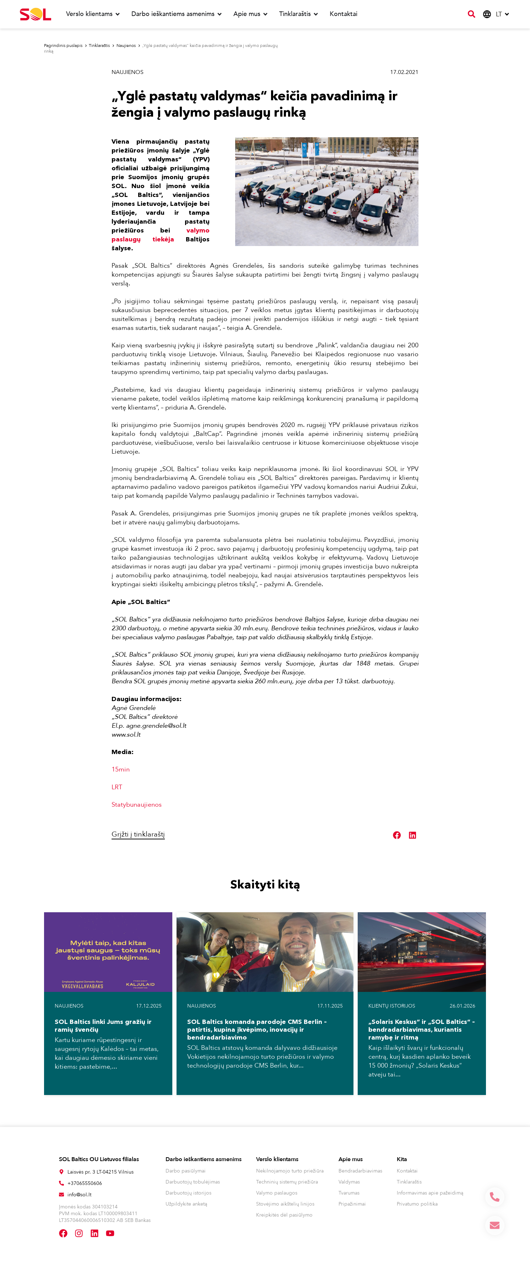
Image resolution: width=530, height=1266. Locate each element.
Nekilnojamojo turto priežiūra (290, 1171)
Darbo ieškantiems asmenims (204, 1159)
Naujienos (128, 72)
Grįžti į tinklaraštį (138, 834)
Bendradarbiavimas (360, 1171)
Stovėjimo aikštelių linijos (285, 1204)
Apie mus (351, 1159)
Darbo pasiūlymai (186, 1171)
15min (121, 769)
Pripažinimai (352, 1204)
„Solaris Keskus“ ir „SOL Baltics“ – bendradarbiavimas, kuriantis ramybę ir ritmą (421, 1029)
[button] (397, 835)
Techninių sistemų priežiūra (287, 1182)
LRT (117, 787)
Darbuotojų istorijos (188, 1193)
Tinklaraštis (409, 1182)
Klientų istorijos (391, 1006)
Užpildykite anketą (186, 1204)
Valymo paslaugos (276, 1193)
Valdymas (349, 1182)
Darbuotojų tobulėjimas (193, 1182)
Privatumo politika (417, 1204)
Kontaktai (407, 1171)
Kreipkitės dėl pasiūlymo (284, 1215)
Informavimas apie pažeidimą (430, 1193)
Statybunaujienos (137, 804)
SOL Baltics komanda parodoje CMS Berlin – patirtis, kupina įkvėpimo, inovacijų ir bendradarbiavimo (257, 1029)
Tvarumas (349, 1193)
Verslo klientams (277, 1159)
